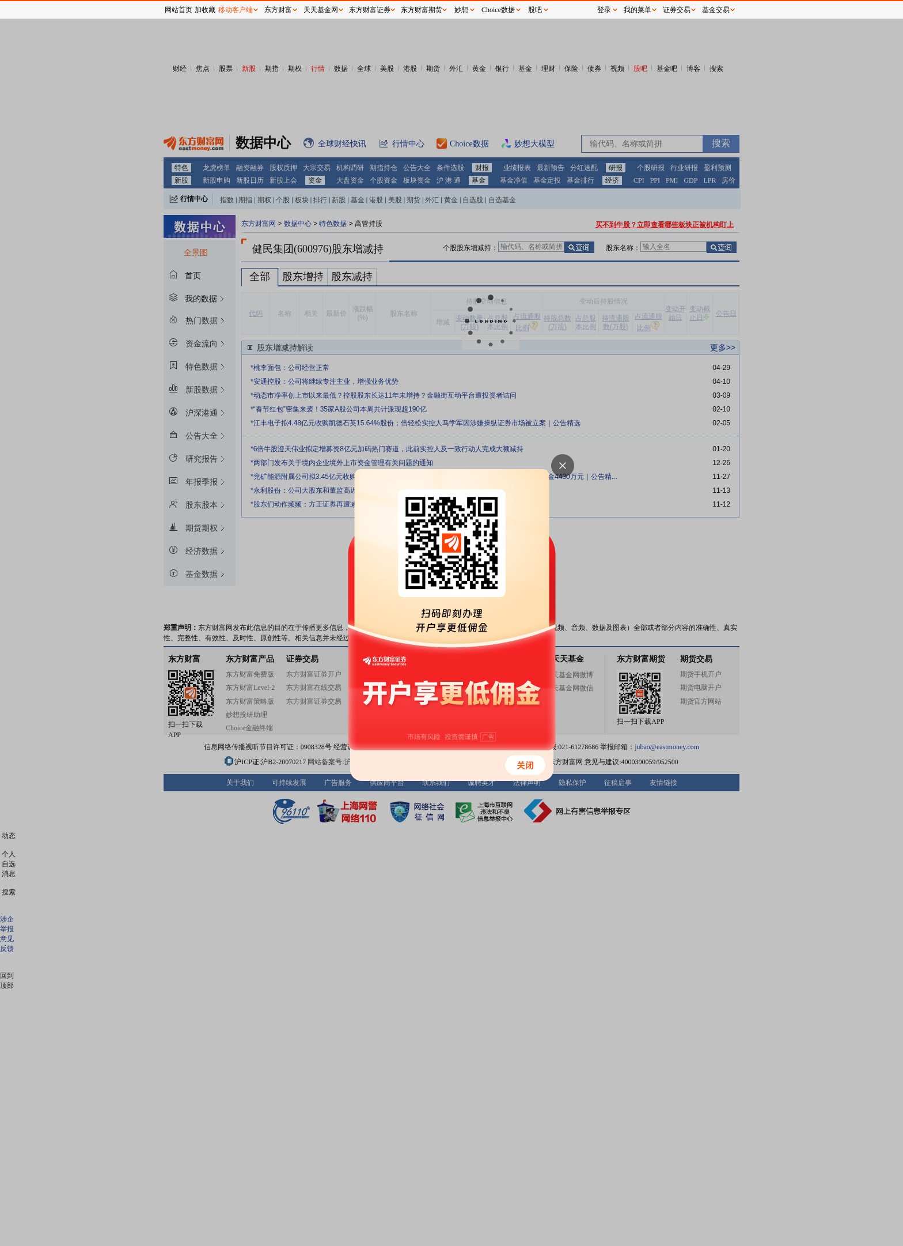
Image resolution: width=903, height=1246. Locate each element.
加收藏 (205, 10)
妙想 (461, 10)
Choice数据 (498, 10)
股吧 (535, 10)
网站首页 (178, 10)
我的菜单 (637, 10)
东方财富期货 (421, 10)
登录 (604, 10)
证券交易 (676, 10)
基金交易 (716, 10)
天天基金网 (320, 10)
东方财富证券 (369, 10)
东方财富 (278, 10)
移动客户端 (235, 10)
